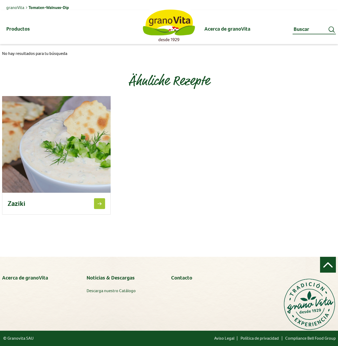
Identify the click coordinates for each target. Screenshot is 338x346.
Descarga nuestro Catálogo (111, 290)
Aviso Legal (224, 338)
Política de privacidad (260, 338)
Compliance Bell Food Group (310, 338)
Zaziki (16, 203)
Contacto (181, 277)
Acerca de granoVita (25, 277)
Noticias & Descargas (111, 277)
